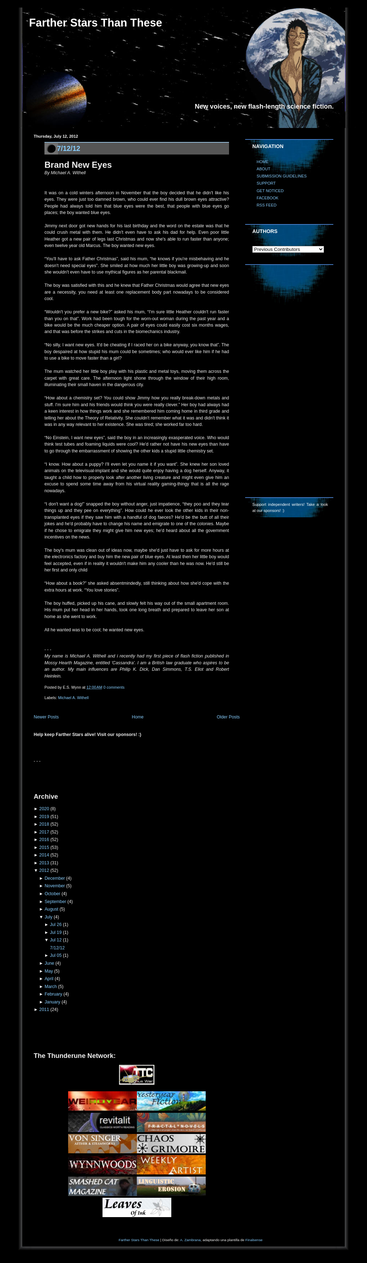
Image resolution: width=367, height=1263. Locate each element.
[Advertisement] (117, 775)
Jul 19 (56, 932)
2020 (44, 808)
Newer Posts (46, 717)
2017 (44, 832)
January (52, 1002)
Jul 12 (56, 939)
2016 (44, 839)
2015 (44, 847)
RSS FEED (266, 205)
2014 (44, 855)
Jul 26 (56, 924)
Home (138, 717)
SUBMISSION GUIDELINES (282, 176)
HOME (262, 162)
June (49, 963)
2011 (44, 1009)
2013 (44, 862)
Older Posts (228, 717)
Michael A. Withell (73, 697)
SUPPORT (266, 183)
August (51, 909)
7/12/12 (68, 148)
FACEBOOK (267, 198)
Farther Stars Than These (95, 22)
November (54, 885)
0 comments (114, 687)
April (48, 978)
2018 (44, 824)
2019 (44, 816)
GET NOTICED (270, 191)
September (55, 901)
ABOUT (263, 169)
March (50, 986)
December (54, 878)
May (48, 971)
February (53, 994)
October (52, 893)
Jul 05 (56, 955)
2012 (44, 870)
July (48, 917)
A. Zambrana (190, 1240)
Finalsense (254, 1240)
